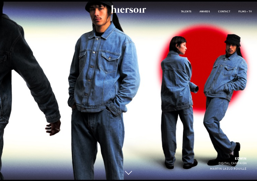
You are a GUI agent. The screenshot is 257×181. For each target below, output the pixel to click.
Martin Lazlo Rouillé (228, 168)
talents (186, 11)
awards (205, 11)
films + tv (245, 11)
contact (224, 11)
